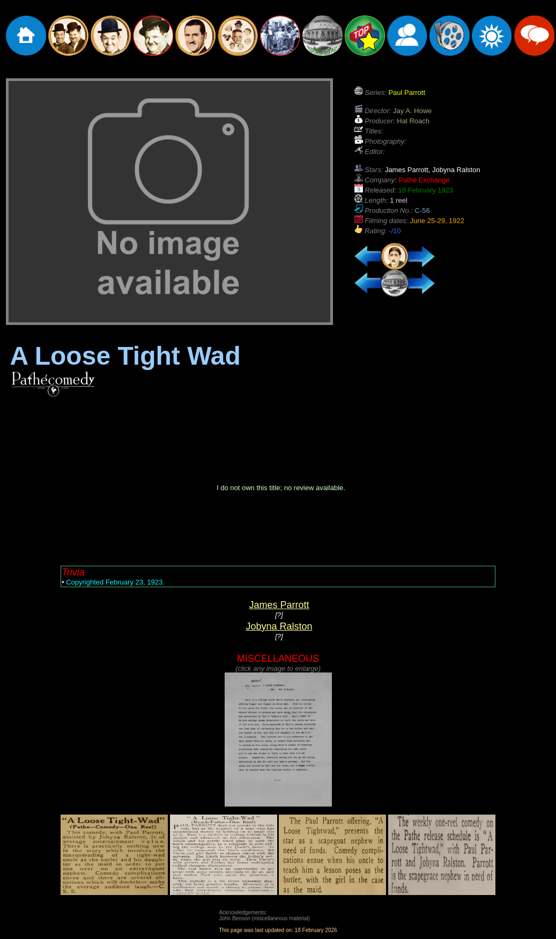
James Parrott (279, 605)
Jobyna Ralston (279, 626)
